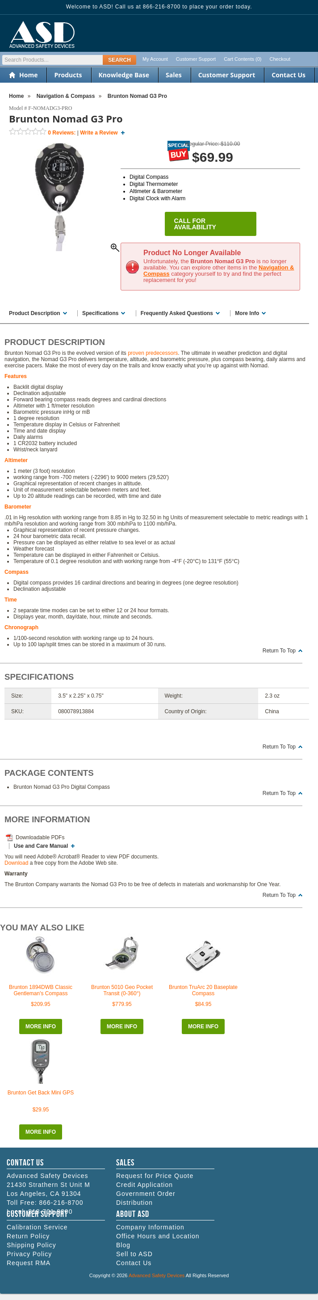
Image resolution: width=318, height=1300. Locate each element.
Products (68, 75)
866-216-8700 (61, 1202)
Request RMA (28, 1262)
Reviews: (61, 133)
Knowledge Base (124, 75)
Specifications (100, 313)
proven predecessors (153, 353)
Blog (123, 1245)
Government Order (146, 1193)
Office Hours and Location (158, 1236)
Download (16, 863)
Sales (174, 75)
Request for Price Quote (154, 1175)
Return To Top (279, 651)
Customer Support (196, 59)
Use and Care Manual (41, 846)
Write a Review (98, 133)
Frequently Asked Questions (177, 313)
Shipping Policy (31, 1245)
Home (28, 75)
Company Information (150, 1227)
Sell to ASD (134, 1254)
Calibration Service (37, 1227)
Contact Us (288, 75)
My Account (155, 59)
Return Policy (28, 1236)
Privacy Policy (29, 1254)
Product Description (34, 313)
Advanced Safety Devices (156, 1275)
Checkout (280, 59)
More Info (247, 313)
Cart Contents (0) (242, 59)
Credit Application (144, 1184)
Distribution (134, 1202)
